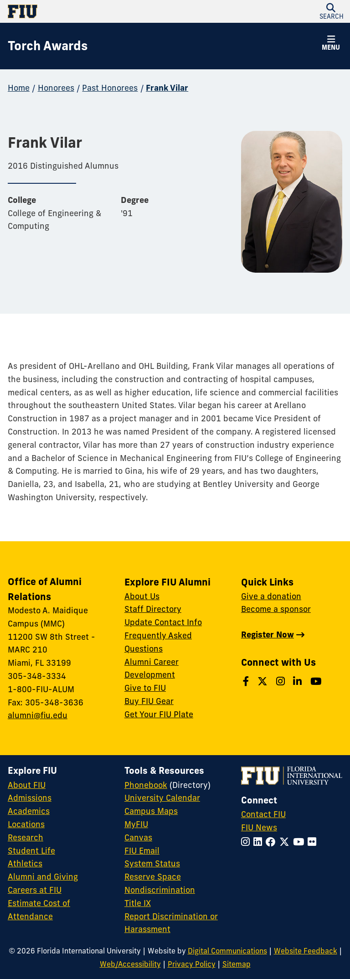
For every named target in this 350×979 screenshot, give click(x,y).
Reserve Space (152, 876)
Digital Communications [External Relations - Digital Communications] (227, 950)
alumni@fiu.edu (37, 715)
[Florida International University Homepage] (91, 11)
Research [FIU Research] (25, 837)
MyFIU (136, 824)
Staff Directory (152, 609)
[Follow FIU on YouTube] (300, 842)
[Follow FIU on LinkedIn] (259, 842)
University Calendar (162, 798)
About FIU (27, 785)
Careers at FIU (35, 890)
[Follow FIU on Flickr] (314, 842)
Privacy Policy (192, 964)
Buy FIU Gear (149, 701)
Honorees (56, 88)
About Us (142, 596)
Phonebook (145, 785)
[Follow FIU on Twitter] (286, 842)
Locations (26, 824)
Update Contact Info (163, 622)
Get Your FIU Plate (158, 714)
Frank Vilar (167, 88)
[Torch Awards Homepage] (48, 46)
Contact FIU (263, 814)
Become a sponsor (276, 609)
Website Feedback (305, 950)
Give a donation (271, 596)
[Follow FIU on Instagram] (247, 842)
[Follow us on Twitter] (264, 681)
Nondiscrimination (159, 890)
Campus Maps (151, 811)
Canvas (138, 837)
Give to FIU (145, 688)
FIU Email (142, 850)
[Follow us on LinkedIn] (298, 681)
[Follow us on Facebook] (247, 681)
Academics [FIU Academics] (29, 811)
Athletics (25, 863)
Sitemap (236, 964)
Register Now (267, 634)
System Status (152, 863)
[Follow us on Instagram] (281, 681)
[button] (330, 44)
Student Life (31, 850)
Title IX (137, 903)
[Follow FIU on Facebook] (272, 842)
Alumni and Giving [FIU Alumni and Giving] (43, 876)
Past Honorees (110, 88)
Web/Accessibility (130, 964)
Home (19, 88)
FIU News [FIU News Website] (259, 827)
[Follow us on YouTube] (317, 681)
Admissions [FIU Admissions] (29, 798)
